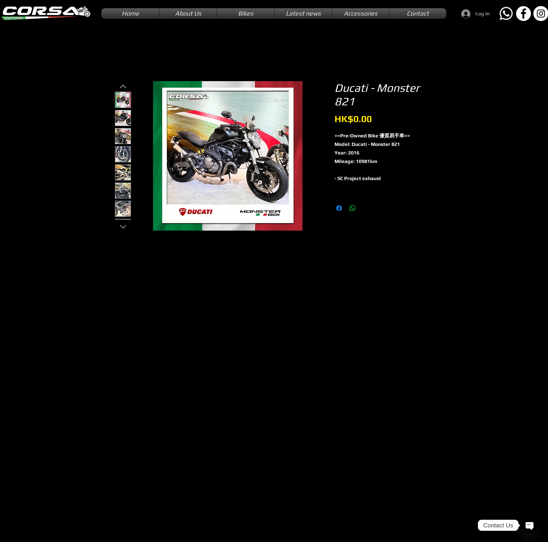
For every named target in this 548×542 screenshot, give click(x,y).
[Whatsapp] (506, 13)
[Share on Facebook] (339, 208)
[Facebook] (523, 13)
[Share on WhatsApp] (352, 208)
